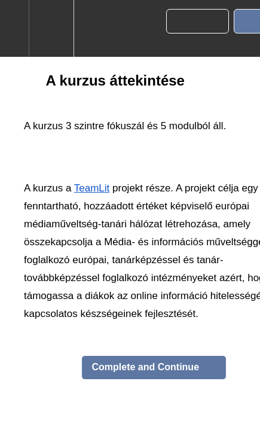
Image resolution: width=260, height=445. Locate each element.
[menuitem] (51, 28)
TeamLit (92, 188)
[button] (14, 28)
